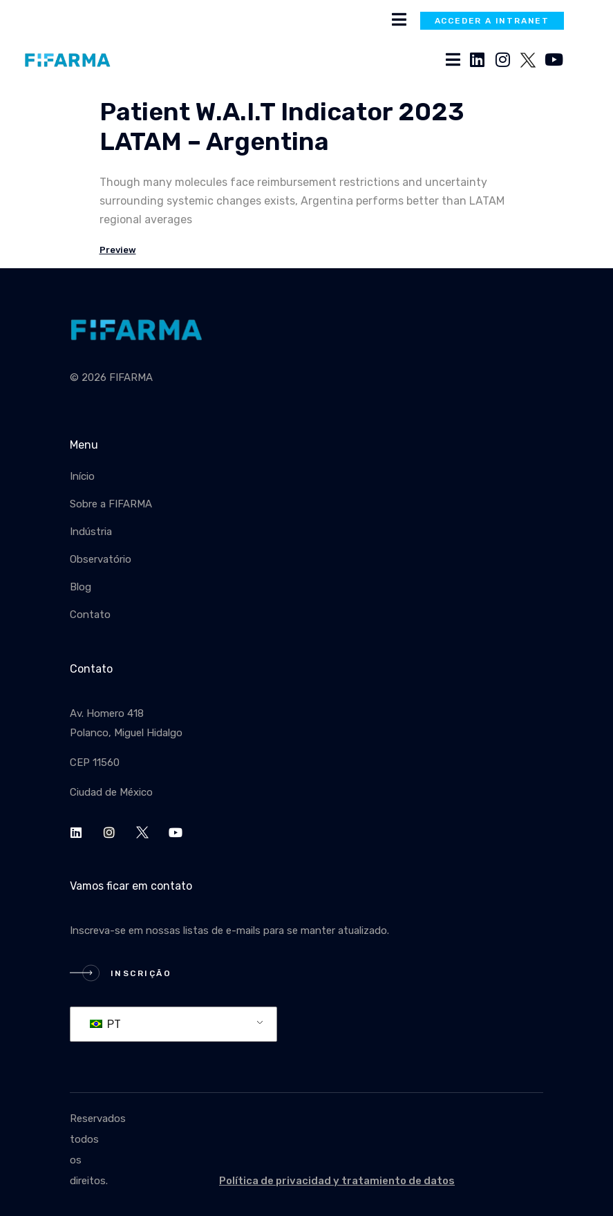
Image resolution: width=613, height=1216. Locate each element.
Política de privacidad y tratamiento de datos (337, 1181)
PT (105, 1024)
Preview (118, 250)
